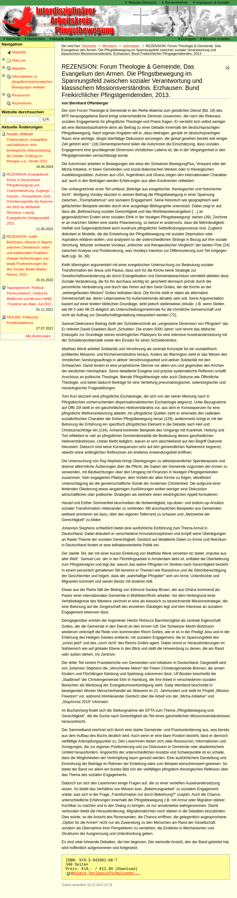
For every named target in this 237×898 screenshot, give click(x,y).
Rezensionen (21, 103)
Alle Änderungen (38, 336)
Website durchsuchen (23, 112)
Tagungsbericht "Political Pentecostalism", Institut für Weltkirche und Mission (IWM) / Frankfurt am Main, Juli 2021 (29, 299)
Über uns (19, 60)
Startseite (13, 39)
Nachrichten (36, 39)
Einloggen (189, 39)
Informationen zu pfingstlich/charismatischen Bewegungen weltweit (32, 82)
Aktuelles (19, 68)
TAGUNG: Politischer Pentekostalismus (29, 323)
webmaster (131, 46)
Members (109, 46)
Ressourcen (21, 95)
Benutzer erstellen (216, 39)
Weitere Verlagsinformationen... (105, 873)
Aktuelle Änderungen (68, 39)
